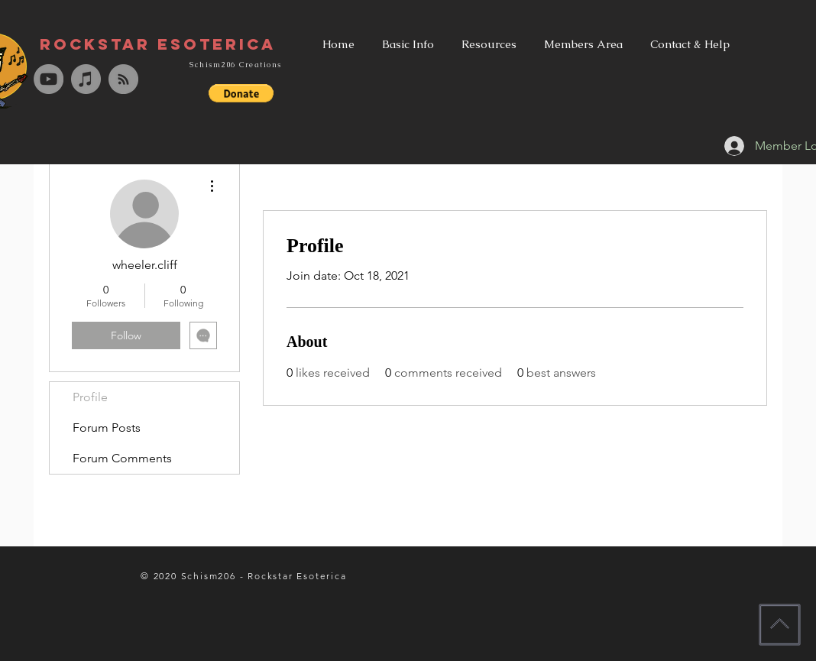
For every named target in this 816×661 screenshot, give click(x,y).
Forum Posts (107, 427)
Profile (90, 397)
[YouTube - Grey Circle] (48, 79)
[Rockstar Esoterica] (158, 44)
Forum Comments (122, 458)
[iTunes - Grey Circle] (86, 79)
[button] (241, 93)
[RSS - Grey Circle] (123, 79)
